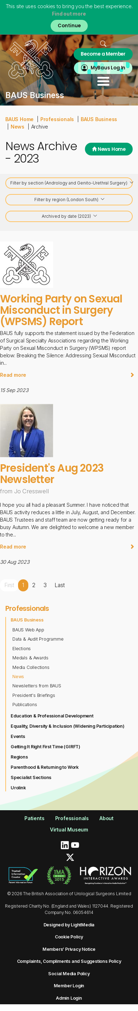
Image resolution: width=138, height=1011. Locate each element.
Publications (24, 704)
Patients (34, 818)
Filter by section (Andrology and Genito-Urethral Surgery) (71, 184)
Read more (67, 375)
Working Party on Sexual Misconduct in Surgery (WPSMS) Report (61, 310)
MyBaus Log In (108, 67)
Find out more (69, 14)
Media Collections (31, 667)
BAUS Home (19, 119)
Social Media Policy (69, 973)
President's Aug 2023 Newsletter (52, 474)
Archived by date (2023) (70, 217)
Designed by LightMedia (69, 924)
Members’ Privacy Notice (69, 949)
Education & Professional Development (52, 716)
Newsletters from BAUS (36, 685)
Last (59, 585)
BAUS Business (99, 119)
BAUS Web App (28, 629)
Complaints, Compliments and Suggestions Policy (69, 961)
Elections (21, 648)
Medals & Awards (30, 657)
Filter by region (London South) (69, 200)
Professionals (57, 119)
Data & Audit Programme (38, 639)
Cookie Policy (69, 936)
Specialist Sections (31, 777)
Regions (19, 757)
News (17, 127)
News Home (109, 149)
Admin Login (69, 998)
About (106, 818)
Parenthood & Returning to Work (45, 767)
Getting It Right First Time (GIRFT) (45, 746)
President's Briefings (33, 695)
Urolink (18, 787)
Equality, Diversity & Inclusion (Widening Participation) (68, 726)
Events (18, 736)
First (9, 585)
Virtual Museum (69, 830)
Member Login (69, 985)
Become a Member (103, 54)
